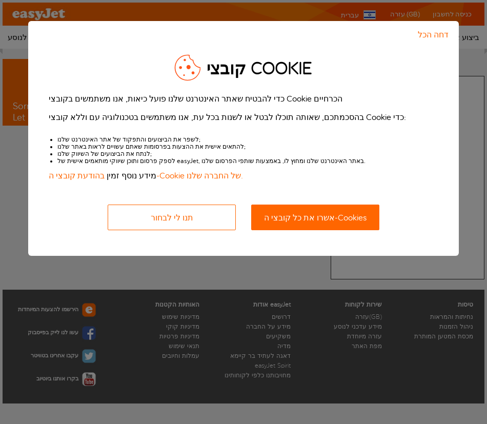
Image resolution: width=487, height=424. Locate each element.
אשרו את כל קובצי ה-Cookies (315, 218)
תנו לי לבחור (172, 218)
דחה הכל (433, 34)
